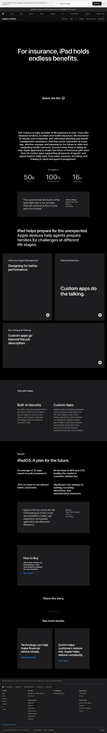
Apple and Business (59, 693)
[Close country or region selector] (104, 4)
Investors (81, 705)
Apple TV (30, 705)
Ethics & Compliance (85, 708)
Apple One (31, 703)
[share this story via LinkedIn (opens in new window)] (45, 605)
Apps (71, 19)
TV (3, 707)
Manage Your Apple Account (36, 693)
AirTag (4, 709)
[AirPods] (53, 14)
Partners (81, 19)
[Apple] (3, 14)
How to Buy (101, 19)
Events (81, 711)
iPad (3, 696)
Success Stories (91, 19)
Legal (45, 730)
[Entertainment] (74, 14)
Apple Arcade (32, 711)
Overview (64, 19)
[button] (73, 3)
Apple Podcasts (32, 713)
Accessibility (82, 693)
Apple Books (31, 716)
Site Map (51, 730)
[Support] (88, 14)
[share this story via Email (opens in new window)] (56, 605)
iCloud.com (31, 696)
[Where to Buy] (101, 14)
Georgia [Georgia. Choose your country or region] (102, 730)
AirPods (4, 704)
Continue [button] (97, 4)
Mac (3, 693)
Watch (4, 701)
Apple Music (31, 708)
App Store (31, 719)
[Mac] (12, 14)
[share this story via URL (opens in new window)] (62, 605)
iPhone (4, 699)
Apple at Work (9, 19)
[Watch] (42, 14)
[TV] (63, 14)
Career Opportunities (85, 703)
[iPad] (21, 14)
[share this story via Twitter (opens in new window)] (51, 605)
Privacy (81, 696)
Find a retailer (6, 724)
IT (75, 19)
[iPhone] (31, 14)
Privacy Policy (37, 730)
